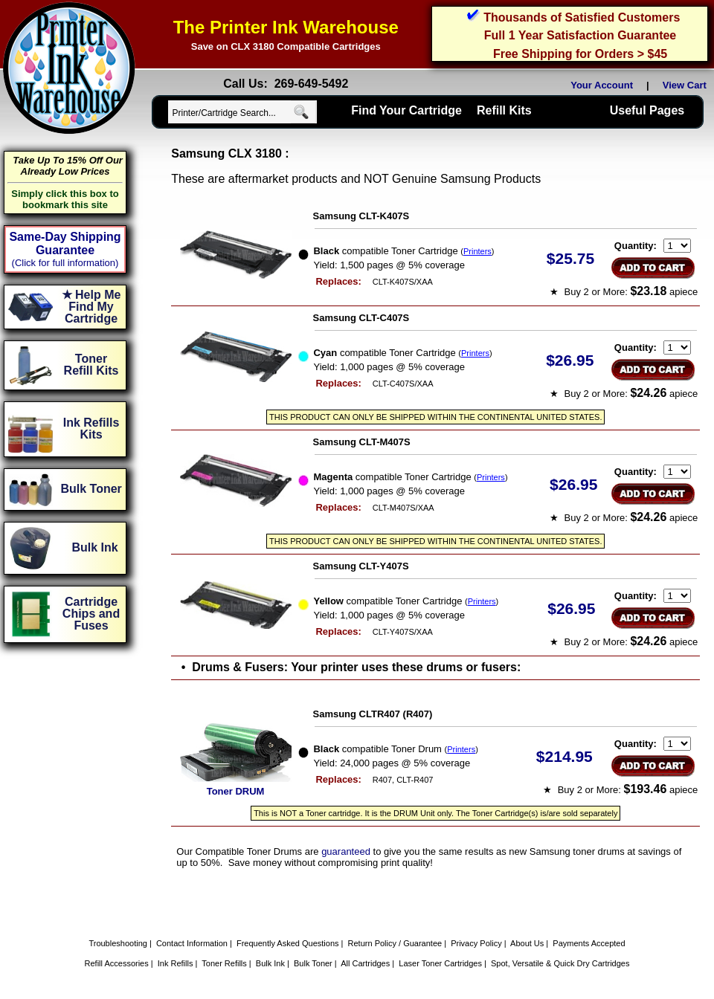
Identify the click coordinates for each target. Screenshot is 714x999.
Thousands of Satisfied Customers (581, 17)
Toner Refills (224, 963)
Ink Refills (175, 963)
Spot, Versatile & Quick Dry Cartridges (560, 963)
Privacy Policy (476, 943)
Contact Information (192, 943)
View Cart (687, 85)
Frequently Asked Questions (288, 943)
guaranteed (345, 851)
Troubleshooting (118, 943)
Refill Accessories (117, 963)
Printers (477, 251)
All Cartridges (365, 963)
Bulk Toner (313, 963)
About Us (527, 943)
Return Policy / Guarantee (395, 943)
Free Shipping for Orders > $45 (580, 54)
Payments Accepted (589, 943)
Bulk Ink (270, 963)
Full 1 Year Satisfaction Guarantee (580, 35)
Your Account (601, 85)
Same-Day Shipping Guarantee (64, 243)
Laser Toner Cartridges (440, 963)
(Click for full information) (65, 262)
